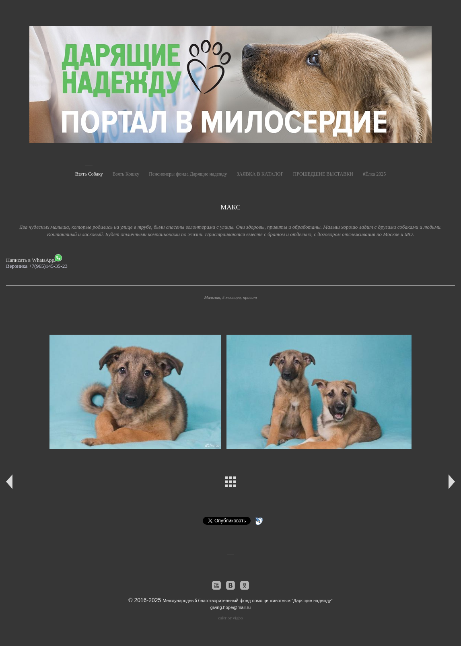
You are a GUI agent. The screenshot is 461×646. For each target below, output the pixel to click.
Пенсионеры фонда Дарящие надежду (188, 174)
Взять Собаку (89, 174)
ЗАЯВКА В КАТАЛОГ (260, 174)
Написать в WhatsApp (34, 258)
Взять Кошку (126, 174)
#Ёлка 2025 (374, 174)
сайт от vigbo (230, 617)
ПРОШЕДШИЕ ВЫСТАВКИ (323, 174)
